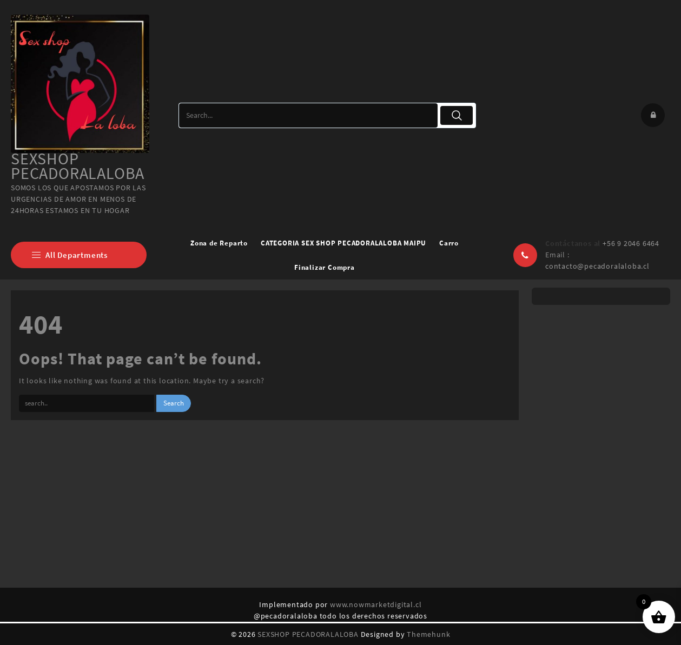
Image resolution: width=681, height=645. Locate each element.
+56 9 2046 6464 (631, 243)
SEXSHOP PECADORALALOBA (77, 165)
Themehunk (428, 634)
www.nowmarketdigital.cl (375, 604)
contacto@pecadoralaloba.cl (597, 266)
